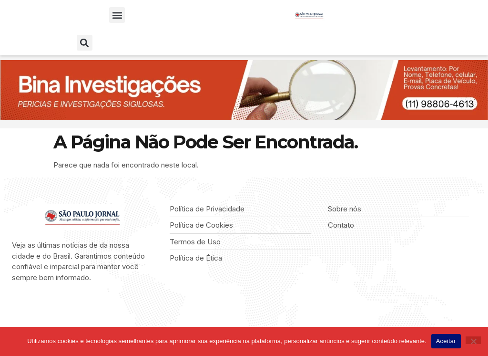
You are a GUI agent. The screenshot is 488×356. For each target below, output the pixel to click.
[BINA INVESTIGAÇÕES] (244, 117)
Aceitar (446, 341)
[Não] (473, 340)
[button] (117, 15)
